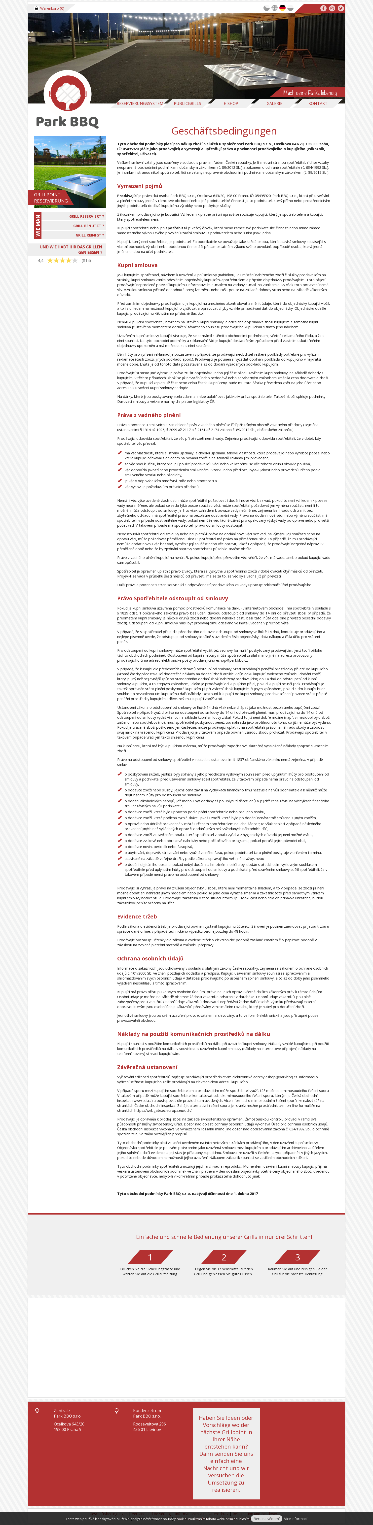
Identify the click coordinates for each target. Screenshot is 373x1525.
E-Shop (231, 103)
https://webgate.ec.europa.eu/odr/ (162, 1110)
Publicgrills (187, 103)
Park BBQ (253, 143)
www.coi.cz (142, 1100)
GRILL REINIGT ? (90, 235)
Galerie (274, 103)
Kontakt (318, 103)
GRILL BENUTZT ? (88, 225)
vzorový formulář (234, 650)
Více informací (295, 1518)
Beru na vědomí (267, 1518)
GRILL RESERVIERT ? (86, 216)
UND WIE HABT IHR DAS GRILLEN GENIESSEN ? (71, 249)
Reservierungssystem (140, 103)
